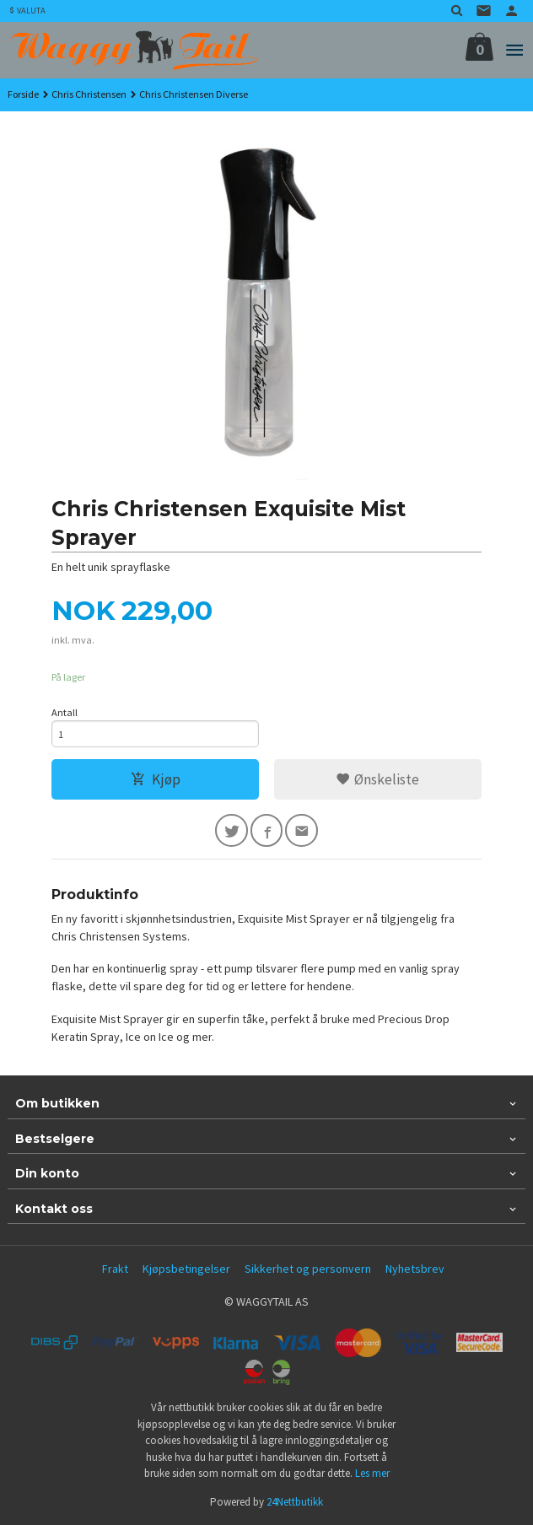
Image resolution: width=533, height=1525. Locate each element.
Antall (64, 712)
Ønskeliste (377, 779)
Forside (23, 94)
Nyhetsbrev (414, 1268)
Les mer (372, 1473)
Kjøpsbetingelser (186, 1268)
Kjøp (155, 779)
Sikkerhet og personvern (308, 1268)
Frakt (115, 1268)
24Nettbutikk (294, 1502)
